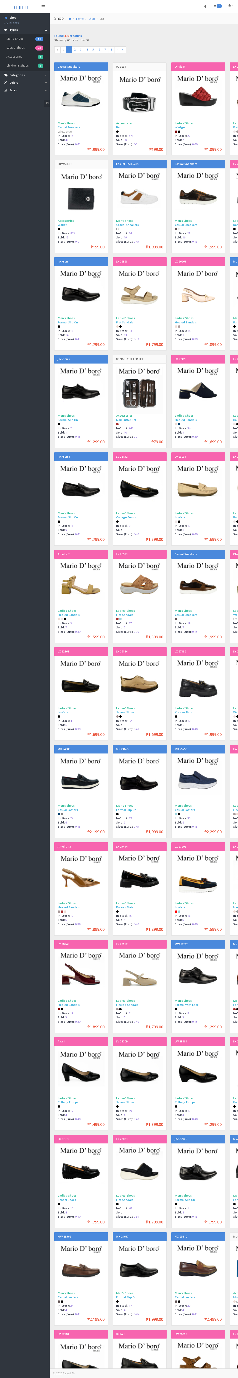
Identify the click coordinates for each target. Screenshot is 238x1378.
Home (80, 19)
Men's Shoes (24, 39)
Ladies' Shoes (24, 48)
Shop (59, 18)
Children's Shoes (24, 66)
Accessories (24, 57)
